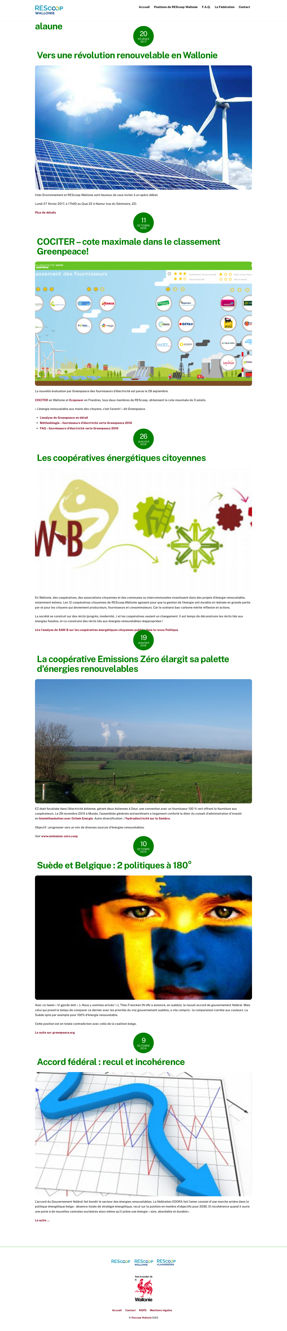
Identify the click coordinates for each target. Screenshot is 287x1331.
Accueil (144, 7)
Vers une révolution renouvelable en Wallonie (127, 55)
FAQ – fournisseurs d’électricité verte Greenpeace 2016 (79, 428)
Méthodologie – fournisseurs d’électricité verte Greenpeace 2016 (86, 423)
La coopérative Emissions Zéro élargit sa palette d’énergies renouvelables (133, 664)
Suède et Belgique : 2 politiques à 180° (114, 865)
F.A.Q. (206, 7)
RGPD (142, 1310)
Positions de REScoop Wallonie (176, 7)
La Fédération (224, 7)
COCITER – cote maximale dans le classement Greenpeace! (128, 246)
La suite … (42, 1220)
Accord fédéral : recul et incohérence (111, 1062)
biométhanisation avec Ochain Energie (66, 819)
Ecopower (76, 400)
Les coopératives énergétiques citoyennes (121, 458)
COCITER (41, 400)
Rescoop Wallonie (142, 1317)
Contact (244, 7)
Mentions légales (161, 1310)
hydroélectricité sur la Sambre (148, 819)
